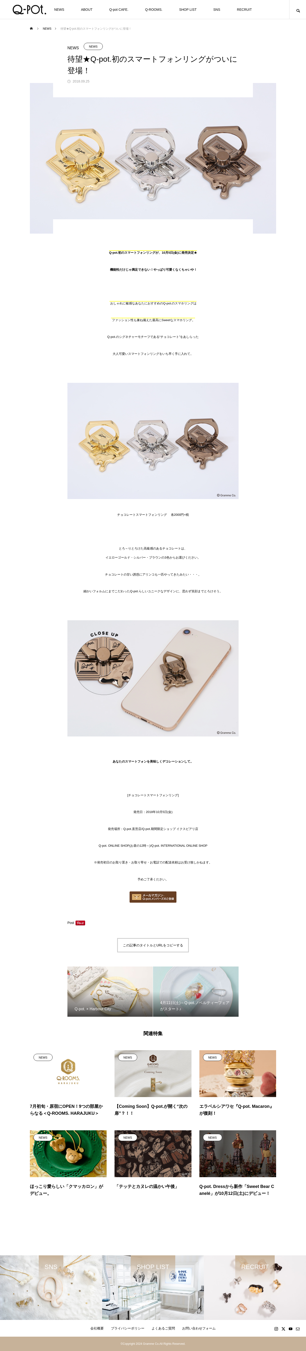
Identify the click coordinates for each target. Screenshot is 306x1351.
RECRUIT (244, 9)
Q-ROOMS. (153, 9)
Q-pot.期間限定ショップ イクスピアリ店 (170, 829)
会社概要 (97, 1328)
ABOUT (87, 9)
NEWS (59, 9)
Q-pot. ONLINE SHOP (113, 845)
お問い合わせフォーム (199, 1328)
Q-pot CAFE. (118, 9)
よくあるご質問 (163, 1328)
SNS (216, 9)
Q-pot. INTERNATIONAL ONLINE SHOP (179, 845)
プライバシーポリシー (127, 1328)
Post (70, 923)
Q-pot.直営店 (132, 829)
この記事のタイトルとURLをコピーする (153, 945)
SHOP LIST (188, 9)
